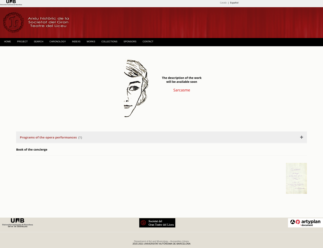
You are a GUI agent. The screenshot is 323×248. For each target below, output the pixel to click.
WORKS (91, 41)
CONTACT (148, 41)
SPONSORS (130, 41)
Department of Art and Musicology (151, 241)
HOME (7, 41)
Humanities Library (179, 241)
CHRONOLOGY (57, 41)
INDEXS (76, 41)
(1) (51, 137)
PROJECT (22, 41)
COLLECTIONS (109, 41)
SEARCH (38, 41)
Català (223, 2)
